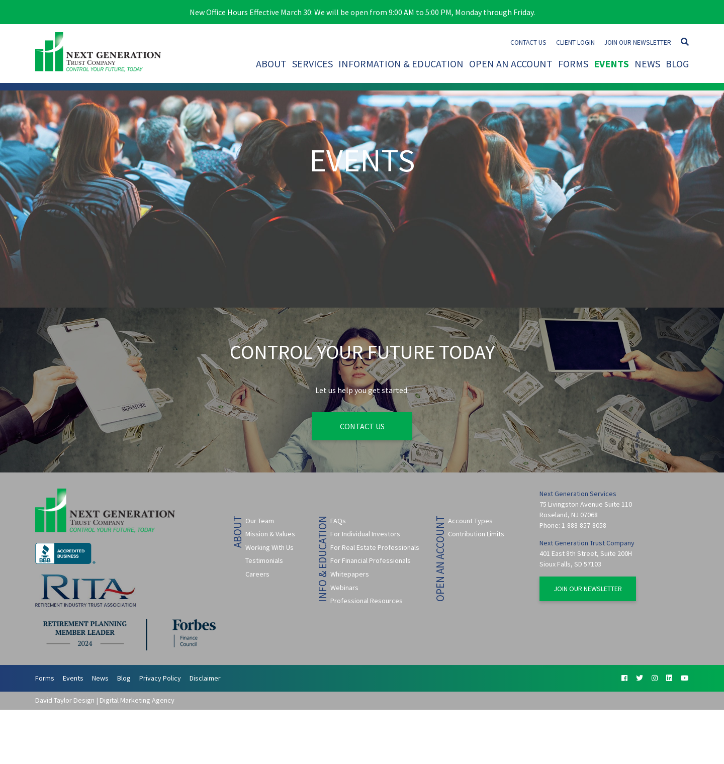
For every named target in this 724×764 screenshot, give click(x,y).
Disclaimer (205, 678)
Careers (257, 574)
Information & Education (401, 63)
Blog (677, 63)
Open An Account (511, 63)
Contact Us (528, 42)
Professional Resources (366, 600)
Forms (573, 63)
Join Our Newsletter (637, 42)
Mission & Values (270, 533)
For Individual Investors (365, 533)
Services (312, 63)
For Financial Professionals (370, 560)
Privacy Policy (160, 678)
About (271, 63)
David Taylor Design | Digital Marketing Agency (104, 700)
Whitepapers (349, 574)
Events (611, 63)
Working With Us (269, 547)
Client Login (575, 42)
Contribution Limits (476, 533)
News (647, 63)
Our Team (259, 520)
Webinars (344, 587)
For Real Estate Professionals (374, 547)
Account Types (470, 520)
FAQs (338, 520)
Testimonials (264, 560)
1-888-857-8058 (584, 525)
